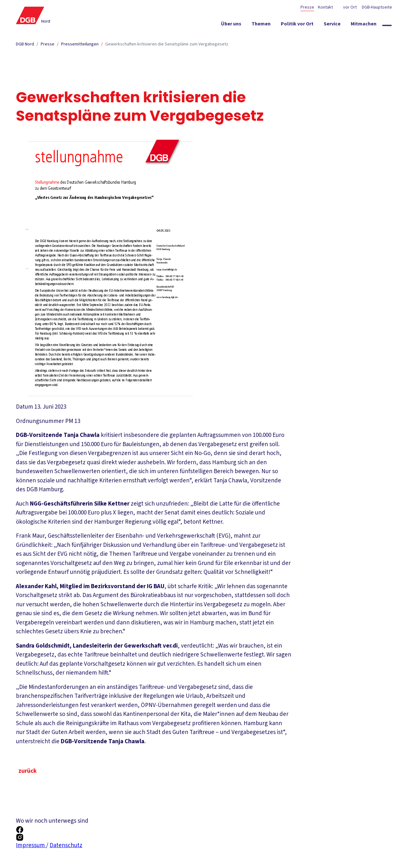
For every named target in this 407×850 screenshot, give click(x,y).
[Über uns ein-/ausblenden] (231, 25)
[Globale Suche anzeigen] (387, 25)
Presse (307, 7)
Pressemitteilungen (80, 44)
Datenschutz (66, 845)
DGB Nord (25, 44)
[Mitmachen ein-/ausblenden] (364, 25)
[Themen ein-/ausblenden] (261, 25)
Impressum (31, 845)
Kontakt (325, 7)
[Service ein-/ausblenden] (332, 25)
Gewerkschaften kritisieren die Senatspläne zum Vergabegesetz (166, 44)
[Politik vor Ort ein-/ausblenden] (297, 25)
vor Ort (350, 7)
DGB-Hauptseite (376, 7)
